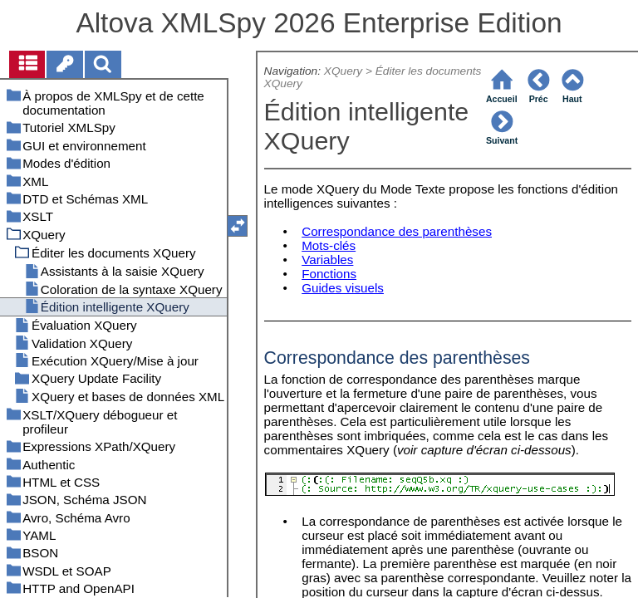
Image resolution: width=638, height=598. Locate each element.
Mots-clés (329, 245)
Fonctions (329, 274)
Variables (327, 259)
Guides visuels (343, 288)
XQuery (343, 71)
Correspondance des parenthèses (397, 231)
